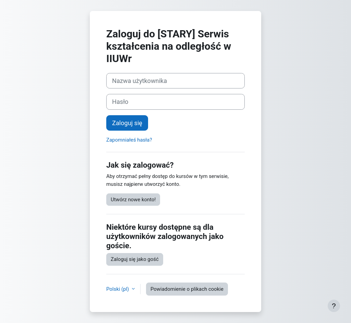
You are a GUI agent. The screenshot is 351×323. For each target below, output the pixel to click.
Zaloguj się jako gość (135, 259)
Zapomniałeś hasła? (129, 140)
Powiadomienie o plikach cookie (186, 289)
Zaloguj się (127, 123)
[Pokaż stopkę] (334, 306)
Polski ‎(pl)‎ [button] (118, 289)
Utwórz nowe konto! (133, 199)
